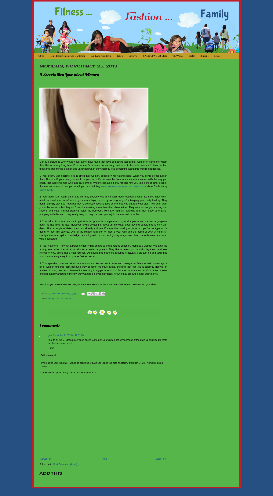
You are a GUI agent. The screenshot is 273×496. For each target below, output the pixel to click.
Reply (51, 348)
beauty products (55, 298)
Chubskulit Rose (58, 293)
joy (50, 335)
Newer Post (46, 459)
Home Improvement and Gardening (67, 55)
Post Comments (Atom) (65, 464)
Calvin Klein (46, 189)
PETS (192, 55)
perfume (67, 298)
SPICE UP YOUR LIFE (155, 55)
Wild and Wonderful (101, 55)
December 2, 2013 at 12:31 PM (68, 335)
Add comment (48, 355)
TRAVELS (178, 55)
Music (217, 55)
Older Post (160, 459)
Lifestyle (133, 55)
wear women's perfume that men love (122, 186)
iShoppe (204, 55)
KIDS (120, 55)
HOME (40, 55)
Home (104, 459)
